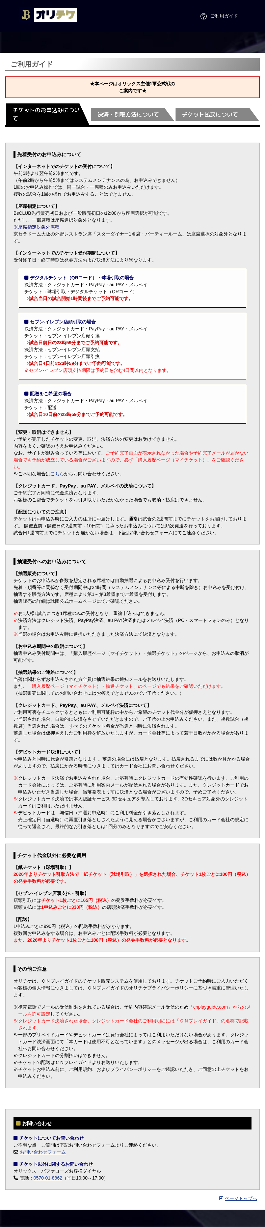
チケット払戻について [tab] (210, 114)
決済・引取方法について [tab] (128, 114)
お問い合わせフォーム (43, 1152)
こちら (57, 473)
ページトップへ (238, 1198)
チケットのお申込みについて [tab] (46, 114)
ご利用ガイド (218, 17)
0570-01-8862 (48, 1178)
